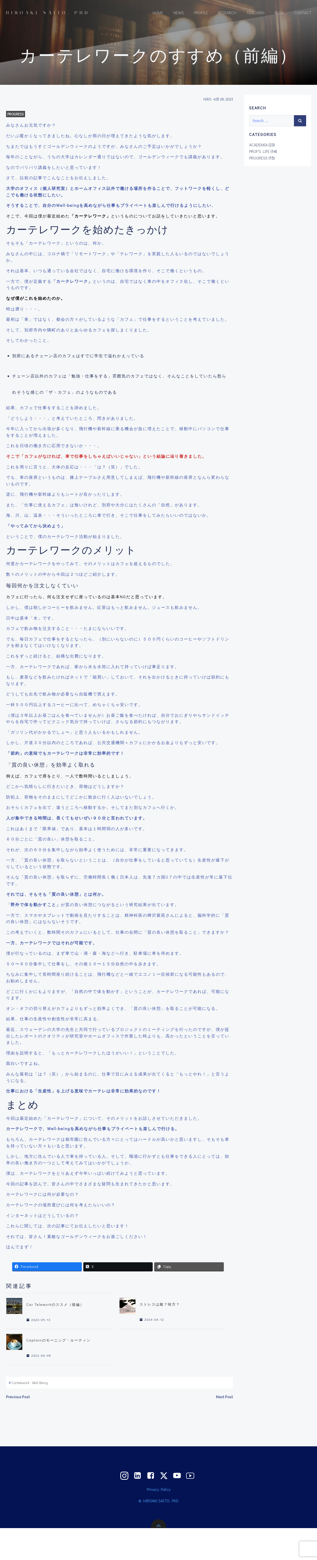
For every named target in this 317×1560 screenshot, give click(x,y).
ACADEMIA (258, 169)
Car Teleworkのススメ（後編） (54, 1328)
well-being (38, 1407)
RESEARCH (227, 13)
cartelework (19, 1407)
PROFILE (201, 13)
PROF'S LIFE (259, 176)
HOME (157, 13)
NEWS (178, 13)
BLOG (279, 13)
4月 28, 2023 (224, 122)
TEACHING (255, 13)
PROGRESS (14, 138)
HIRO (209, 122)
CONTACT (302, 13)
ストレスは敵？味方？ (160, 1328)
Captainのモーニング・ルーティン (57, 1364)
